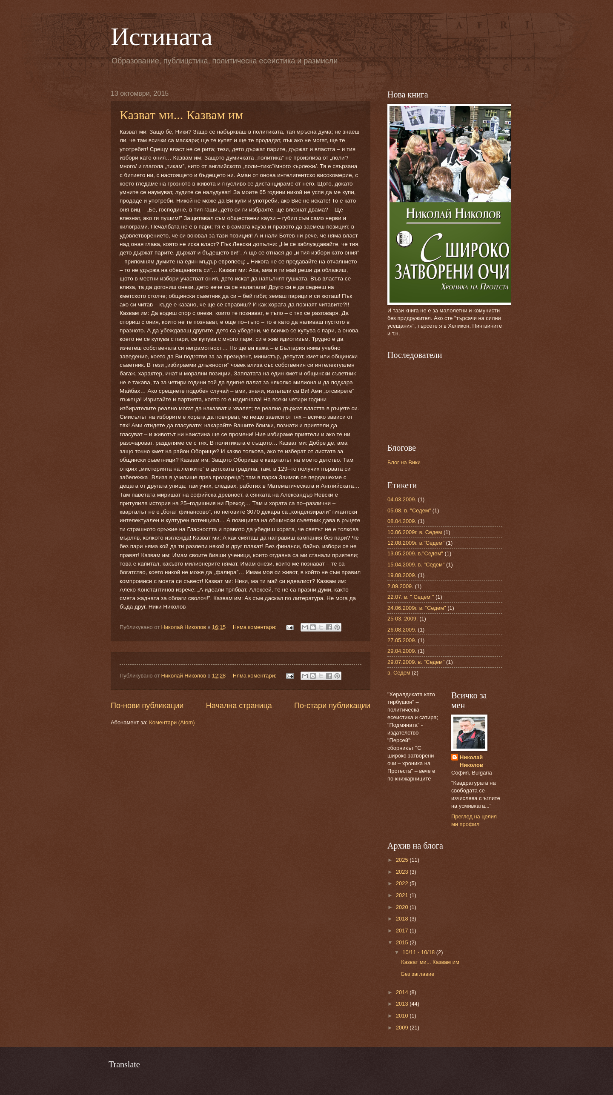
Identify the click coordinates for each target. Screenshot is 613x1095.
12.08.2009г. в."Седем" (415, 543)
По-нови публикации (147, 705)
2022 (403, 883)
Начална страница (239, 705)
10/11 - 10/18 (419, 952)
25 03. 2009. (402, 618)
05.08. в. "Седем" (409, 510)
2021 (403, 895)
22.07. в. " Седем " (410, 597)
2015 (403, 942)
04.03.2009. (401, 499)
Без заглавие (417, 974)
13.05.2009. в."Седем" (415, 553)
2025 (403, 860)
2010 (403, 1015)
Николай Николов (471, 761)
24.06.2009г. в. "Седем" (416, 608)
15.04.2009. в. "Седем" (415, 564)
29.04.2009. (401, 651)
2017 (403, 930)
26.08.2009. (401, 629)
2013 (403, 1004)
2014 (403, 992)
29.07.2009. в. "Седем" (415, 662)
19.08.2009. (401, 575)
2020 (403, 907)
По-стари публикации (332, 705)
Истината (161, 37)
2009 (403, 1027)
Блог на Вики (404, 462)
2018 (403, 918)
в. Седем (398, 672)
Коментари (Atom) (172, 722)
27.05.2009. (401, 640)
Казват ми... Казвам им (181, 115)
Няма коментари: (255, 627)
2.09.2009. (400, 586)
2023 (403, 872)
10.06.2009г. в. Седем (414, 532)
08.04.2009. (401, 521)
